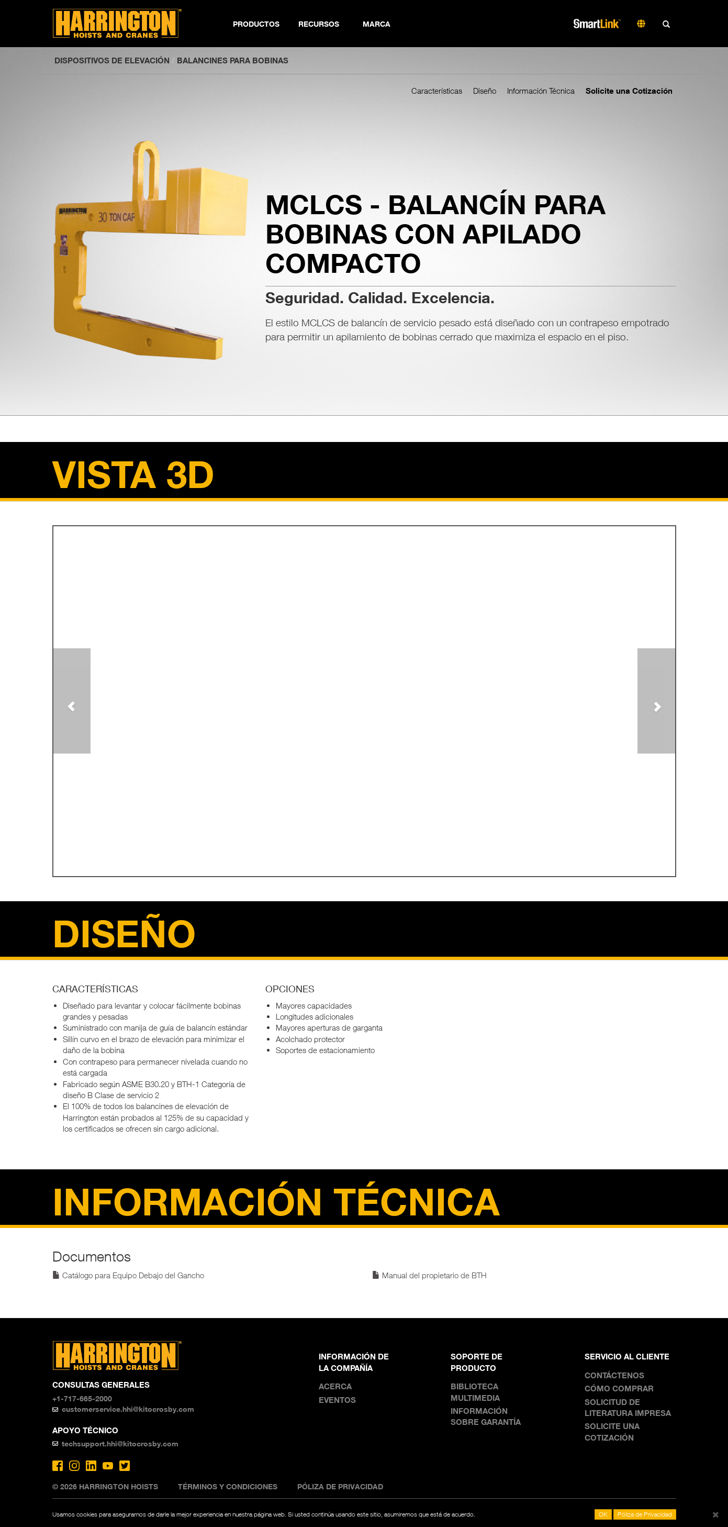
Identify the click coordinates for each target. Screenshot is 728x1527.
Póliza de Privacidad (340, 1486)
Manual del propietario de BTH (429, 1275)
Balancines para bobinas (232, 60)
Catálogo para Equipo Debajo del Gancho (128, 1275)
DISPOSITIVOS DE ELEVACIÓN (112, 60)
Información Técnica (541, 90)
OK (603, 1514)
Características (436, 90)
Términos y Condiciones (227, 1486)
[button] (72, 700)
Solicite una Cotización (629, 90)
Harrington (124, 23)
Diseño (484, 90)
